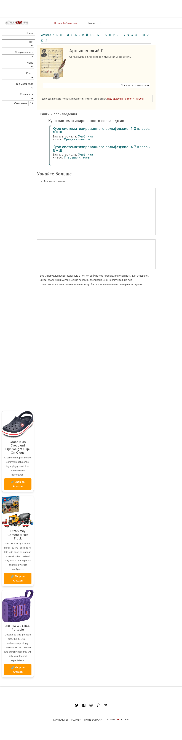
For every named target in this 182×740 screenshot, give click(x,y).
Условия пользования (87, 719)
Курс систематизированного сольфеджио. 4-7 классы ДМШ (102, 149)
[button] (96, 85)
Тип (31, 41)
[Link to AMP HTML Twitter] (76, 706)
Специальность (24, 52)
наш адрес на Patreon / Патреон (125, 98)
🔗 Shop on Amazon (18, 484)
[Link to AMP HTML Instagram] (91, 706)
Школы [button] (91, 23)
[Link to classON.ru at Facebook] (83, 706)
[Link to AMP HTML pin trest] (98, 706)
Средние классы (77, 139)
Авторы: (46, 34)
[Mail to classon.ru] (105, 705)
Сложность (26, 94)
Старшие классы (77, 157)
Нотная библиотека (65, 23)
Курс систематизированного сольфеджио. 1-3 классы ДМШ (102, 130)
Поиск (29, 33)
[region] (96, 254)
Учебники (85, 136)
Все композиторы (54, 181)
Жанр (30, 62)
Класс (29, 73)
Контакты (60, 719)
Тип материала (24, 83)
